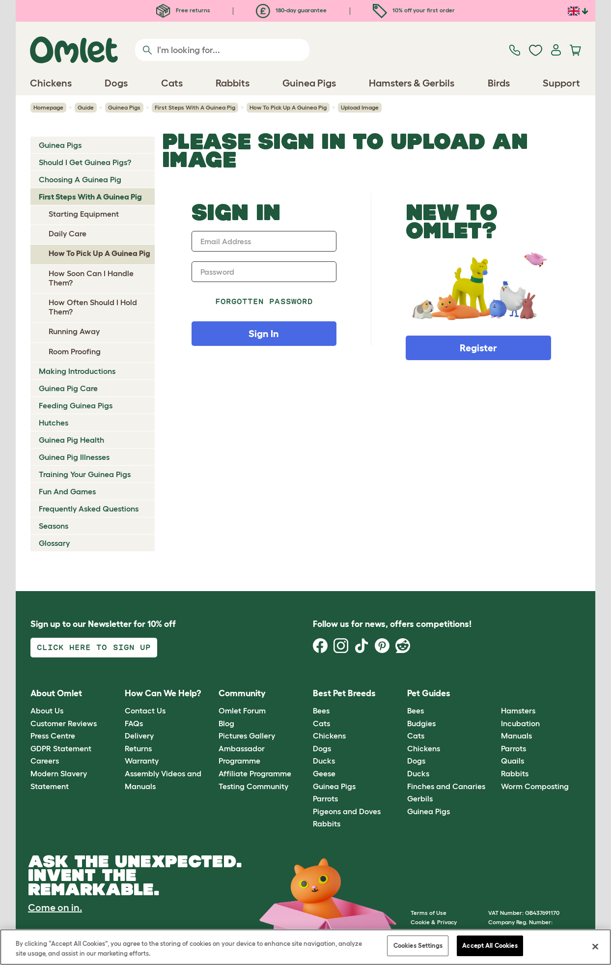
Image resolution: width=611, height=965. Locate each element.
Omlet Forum (242, 710)
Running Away (74, 331)
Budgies (421, 723)
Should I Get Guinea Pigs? (85, 162)
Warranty (142, 760)
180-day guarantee (291, 10)
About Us (46, 710)
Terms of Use (428, 912)
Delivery (139, 735)
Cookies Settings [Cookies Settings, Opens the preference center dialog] (418, 945)
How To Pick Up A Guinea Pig (288, 107)
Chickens (329, 735)
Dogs (322, 748)
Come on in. (55, 907)
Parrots (325, 798)
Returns (138, 748)
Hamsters (518, 710)
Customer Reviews (63, 723)
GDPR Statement (60, 748)
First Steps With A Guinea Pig (195, 107)
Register (478, 347)
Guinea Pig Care (68, 388)
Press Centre (52, 735)
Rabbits (326, 823)
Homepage (48, 107)
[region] (305, 947)
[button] (494, 693)
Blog (226, 723)
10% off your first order (414, 10)
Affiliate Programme (255, 773)
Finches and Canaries (446, 786)
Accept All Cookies (489, 945)
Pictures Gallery (247, 735)
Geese (324, 773)
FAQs (134, 723)
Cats (321, 723)
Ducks (324, 760)
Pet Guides (428, 693)
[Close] (595, 946)
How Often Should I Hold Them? (93, 307)
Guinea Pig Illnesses (74, 457)
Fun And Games (67, 491)
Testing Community (253, 786)
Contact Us (145, 710)
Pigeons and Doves (347, 811)
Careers (44, 760)
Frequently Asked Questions (89, 508)
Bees (321, 710)
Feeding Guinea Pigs (75, 405)
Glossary (54, 543)
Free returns (183, 10)
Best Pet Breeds (344, 693)
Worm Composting (535, 786)
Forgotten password (264, 301)
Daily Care (67, 233)
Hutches (53, 422)
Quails (512, 760)
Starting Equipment (84, 213)
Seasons (53, 525)
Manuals (516, 735)
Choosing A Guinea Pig (80, 179)
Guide (86, 107)
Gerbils (420, 798)
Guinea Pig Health (71, 439)
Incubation (520, 723)
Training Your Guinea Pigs (85, 474)
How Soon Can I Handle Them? (91, 278)
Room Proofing (75, 351)
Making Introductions (77, 371)
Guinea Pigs (124, 107)
